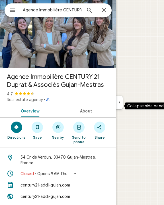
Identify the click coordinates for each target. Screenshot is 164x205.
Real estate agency (25, 99)
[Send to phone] (78, 132)
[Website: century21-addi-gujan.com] (58, 196)
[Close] (104, 10)
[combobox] (52, 10)
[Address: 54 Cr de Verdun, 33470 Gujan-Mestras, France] (58, 160)
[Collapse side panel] (119, 102)
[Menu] (12, 10)
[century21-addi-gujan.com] (58, 185)
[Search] (89, 10)
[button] (58, 173)
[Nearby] (58, 130)
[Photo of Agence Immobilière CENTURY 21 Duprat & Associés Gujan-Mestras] (58, 34)
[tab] (29, 110)
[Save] (37, 130)
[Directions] (16, 130)
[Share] (99, 130)
